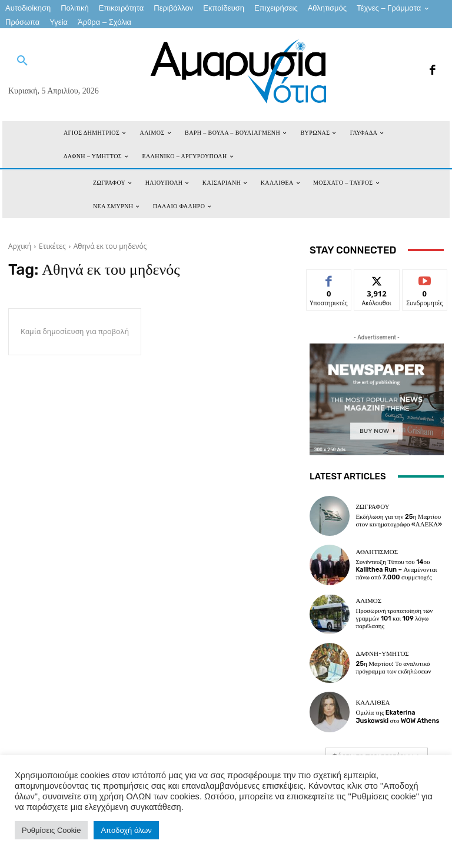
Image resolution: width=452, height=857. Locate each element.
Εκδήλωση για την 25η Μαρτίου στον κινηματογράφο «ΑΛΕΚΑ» (398, 520)
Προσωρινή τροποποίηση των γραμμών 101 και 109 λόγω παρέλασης (394, 618)
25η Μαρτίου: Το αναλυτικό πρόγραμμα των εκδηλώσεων (393, 667)
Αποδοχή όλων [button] (126, 830)
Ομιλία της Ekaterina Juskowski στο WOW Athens (397, 716)
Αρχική (19, 246)
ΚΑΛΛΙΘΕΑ (372, 702)
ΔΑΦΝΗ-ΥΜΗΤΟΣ (381, 654)
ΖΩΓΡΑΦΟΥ (372, 506)
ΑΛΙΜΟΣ (368, 601)
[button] (22, 61)
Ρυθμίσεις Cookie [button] (51, 830)
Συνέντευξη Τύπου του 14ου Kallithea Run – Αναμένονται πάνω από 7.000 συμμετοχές (396, 569)
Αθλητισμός (376, 552)
